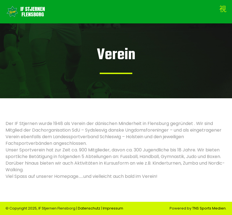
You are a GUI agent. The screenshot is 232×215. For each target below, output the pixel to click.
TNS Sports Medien (209, 208)
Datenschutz (89, 208)
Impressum (113, 208)
